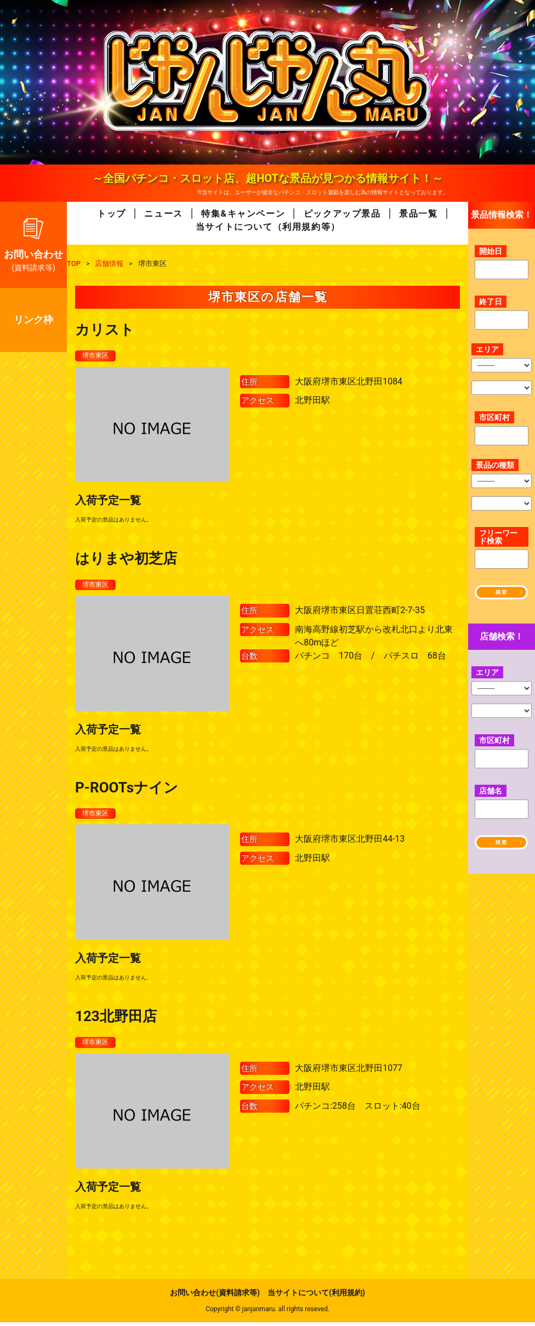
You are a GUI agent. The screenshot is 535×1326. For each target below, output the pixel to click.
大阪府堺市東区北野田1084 (348, 382)
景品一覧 (418, 213)
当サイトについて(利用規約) (316, 1296)
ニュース (163, 213)
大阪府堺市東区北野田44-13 (350, 841)
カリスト (104, 329)
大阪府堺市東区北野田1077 (348, 1071)
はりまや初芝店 (126, 559)
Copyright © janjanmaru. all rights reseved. (267, 1313)
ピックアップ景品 (342, 213)
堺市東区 (97, 356)
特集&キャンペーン (243, 213)
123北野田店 (116, 1019)
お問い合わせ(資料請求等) (215, 1296)
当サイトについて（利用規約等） (268, 227)
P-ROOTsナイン (126, 789)
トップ (111, 213)
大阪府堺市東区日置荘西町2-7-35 (360, 612)
